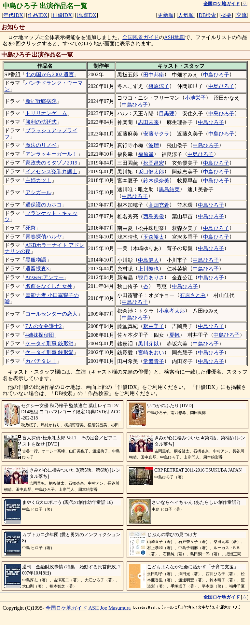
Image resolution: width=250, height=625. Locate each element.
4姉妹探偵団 (39, 335)
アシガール (38, 192)
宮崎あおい (151, 352)
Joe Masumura (115, 608)
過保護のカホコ (43, 204)
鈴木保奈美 (156, 180)
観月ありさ (151, 277)
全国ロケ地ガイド (66, 608)
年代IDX (13, 15)
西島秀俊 (153, 216)
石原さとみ (193, 295)
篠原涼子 (158, 86)
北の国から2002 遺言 (50, 74)
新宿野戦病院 (41, 101)
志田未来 (148, 122)
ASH (94, 608)
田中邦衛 (153, 75)
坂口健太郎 (151, 172)
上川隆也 (148, 269)
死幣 (30, 228)
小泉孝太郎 (172, 311)
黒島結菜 (169, 189)
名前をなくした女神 (48, 286)
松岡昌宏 (153, 163)
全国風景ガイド (140, 37)
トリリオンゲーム (46, 113)
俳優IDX (62, 15)
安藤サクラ (156, 133)
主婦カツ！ (38, 180)
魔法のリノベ (41, 145)
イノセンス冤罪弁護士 (51, 171)
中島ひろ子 (216, 75)
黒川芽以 (148, 344)
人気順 (186, 15)
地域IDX (86, 15)
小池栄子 (195, 98)
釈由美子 (153, 326)
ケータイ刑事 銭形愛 (49, 352)
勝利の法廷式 (41, 122)
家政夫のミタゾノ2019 (51, 162)
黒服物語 (35, 260)
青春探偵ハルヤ (43, 236)
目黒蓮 (166, 113)
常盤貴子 (153, 361)
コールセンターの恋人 (51, 314)
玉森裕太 (153, 237)
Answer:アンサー (44, 277)
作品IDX (37, 15)
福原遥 (146, 154)
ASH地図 (174, 37)
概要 (226, 15)
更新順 (166, 15)
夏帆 (174, 335)
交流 (241, 15)
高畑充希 (158, 205)
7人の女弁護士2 (43, 326)
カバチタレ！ (41, 361)
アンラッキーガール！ (51, 154)
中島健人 (148, 260)
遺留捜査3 (37, 268)
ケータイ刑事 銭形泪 (49, 343)
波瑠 (153, 145)
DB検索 (207, 15)
